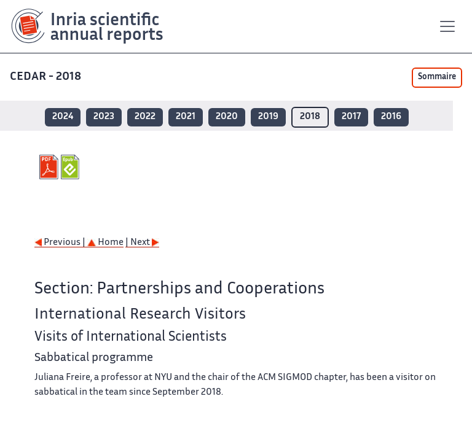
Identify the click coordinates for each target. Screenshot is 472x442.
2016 (391, 117)
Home (105, 243)
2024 (62, 117)
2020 (227, 117)
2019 (268, 117)
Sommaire (437, 77)
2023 (103, 117)
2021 (185, 117)
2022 (145, 117)
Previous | (60, 243)
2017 (351, 117)
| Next (142, 243)
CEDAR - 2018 (47, 77)
